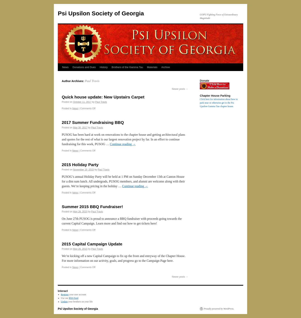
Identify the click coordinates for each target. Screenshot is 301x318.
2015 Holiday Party (80, 164)
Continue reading (123, 144)
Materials (152, 67)
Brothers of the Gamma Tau (127, 67)
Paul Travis (92, 81)
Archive (165, 67)
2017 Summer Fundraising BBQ (93, 122)
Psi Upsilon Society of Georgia (101, 13)
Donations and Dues (84, 67)
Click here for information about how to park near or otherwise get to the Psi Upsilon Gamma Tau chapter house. (219, 103)
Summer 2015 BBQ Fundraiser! (92, 206)
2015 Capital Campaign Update (92, 244)
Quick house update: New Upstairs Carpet (103, 97)
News (65, 67)
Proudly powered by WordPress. (219, 308)
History (104, 67)
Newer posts (180, 89)
